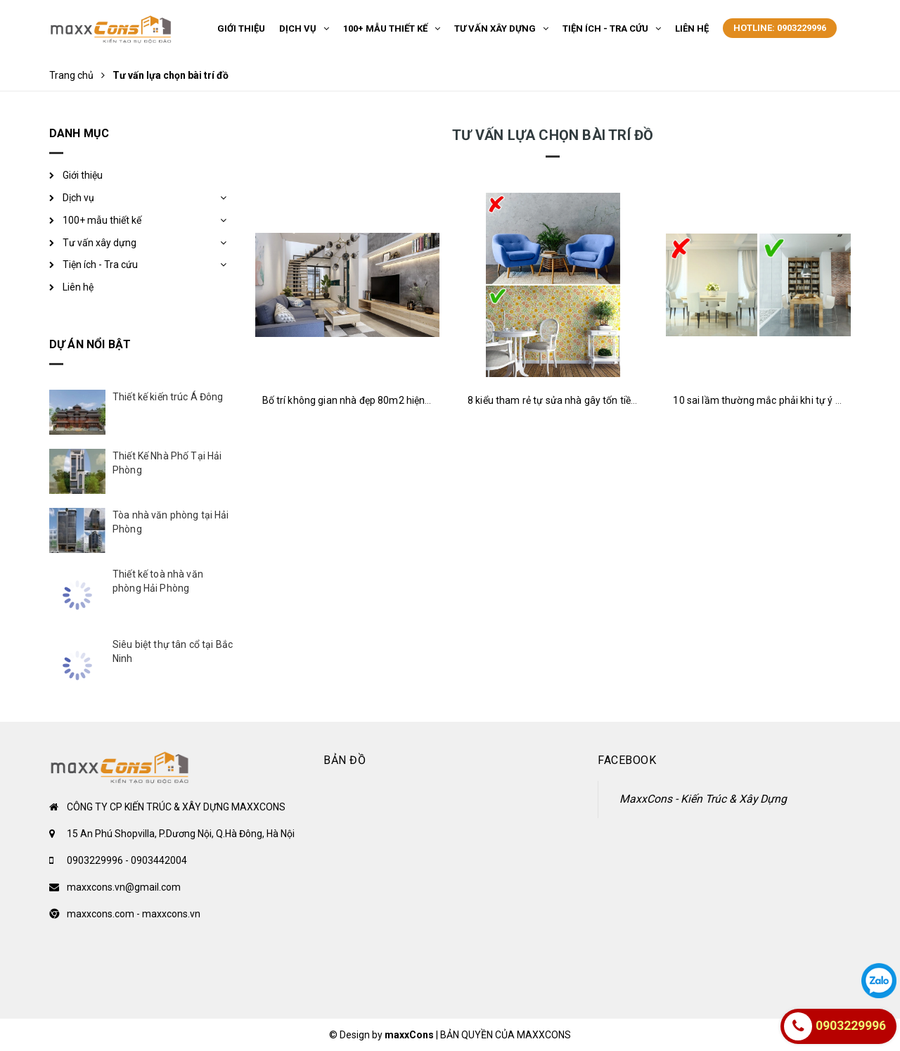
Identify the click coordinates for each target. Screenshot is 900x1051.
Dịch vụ (78, 197)
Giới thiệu (83, 175)
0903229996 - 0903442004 (127, 860)
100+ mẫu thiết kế (102, 220)
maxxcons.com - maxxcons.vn (133, 913)
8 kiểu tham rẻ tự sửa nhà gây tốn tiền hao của (571, 400)
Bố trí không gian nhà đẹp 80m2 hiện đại (351, 400)
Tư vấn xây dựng (99, 242)
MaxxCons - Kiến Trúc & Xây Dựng (703, 798)
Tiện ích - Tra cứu (100, 264)
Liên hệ (78, 287)
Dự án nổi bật (90, 344)
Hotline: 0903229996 (779, 28)
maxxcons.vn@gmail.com (124, 887)
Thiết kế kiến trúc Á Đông (168, 396)
